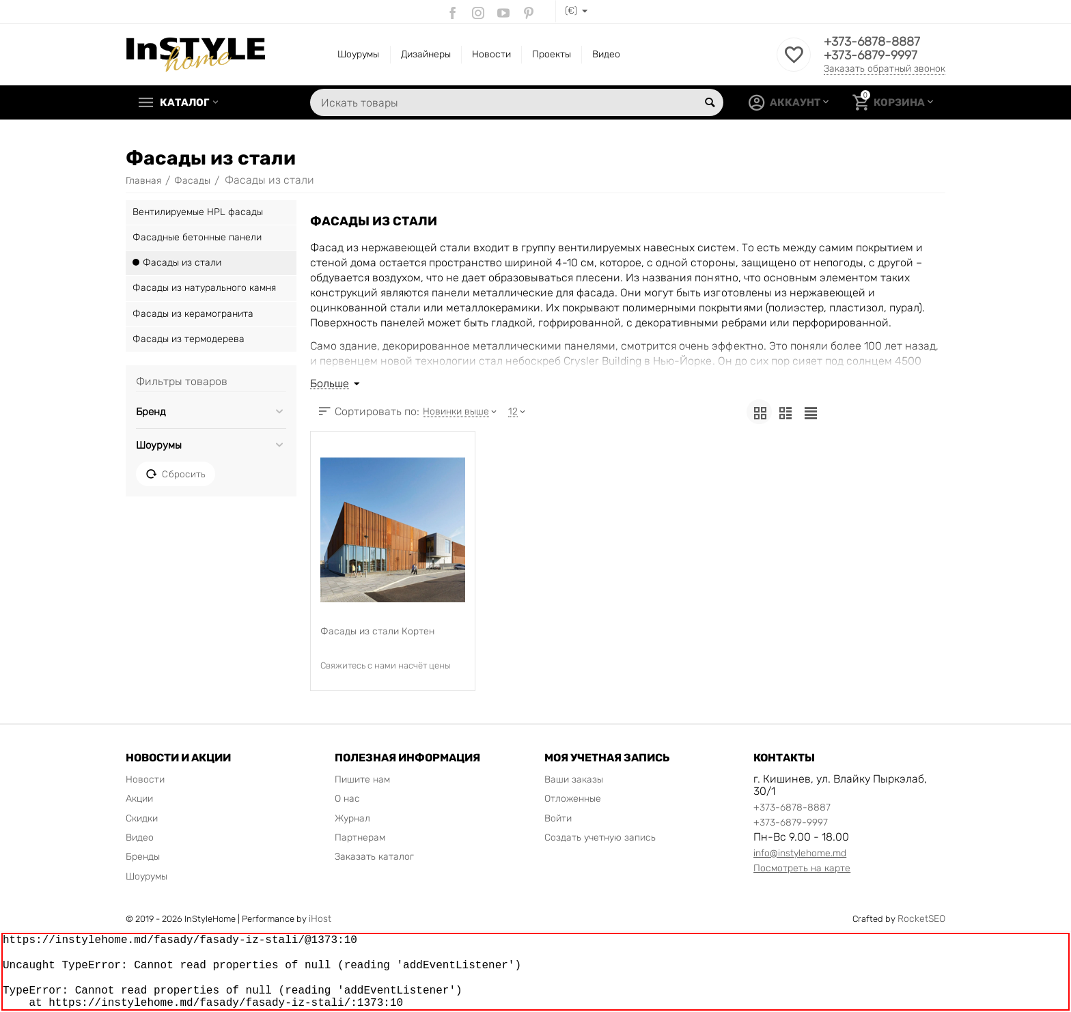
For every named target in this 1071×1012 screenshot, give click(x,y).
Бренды (143, 856)
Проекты (551, 54)
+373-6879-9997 (870, 55)
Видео (606, 54)
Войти (558, 818)
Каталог (184, 102)
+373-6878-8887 (872, 41)
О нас (347, 798)
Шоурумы (358, 54)
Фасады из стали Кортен (377, 631)
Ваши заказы (573, 779)
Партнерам (360, 837)
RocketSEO (921, 919)
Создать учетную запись (600, 837)
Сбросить (175, 474)
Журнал (352, 818)
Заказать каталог (374, 856)
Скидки (142, 818)
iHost (320, 919)
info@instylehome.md (799, 853)
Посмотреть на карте (801, 868)
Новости (491, 54)
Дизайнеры (426, 54)
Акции (139, 798)
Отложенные (572, 798)
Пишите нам (362, 779)
